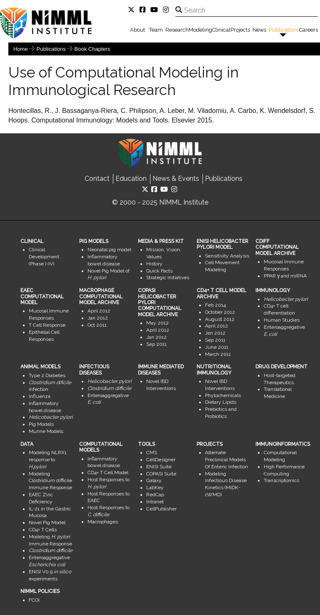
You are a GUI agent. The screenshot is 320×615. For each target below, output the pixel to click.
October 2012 (220, 312)
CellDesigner (160, 459)
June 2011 (216, 347)
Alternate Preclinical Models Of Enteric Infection (226, 460)
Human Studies (282, 320)
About (137, 30)
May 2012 (157, 323)
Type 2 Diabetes (47, 375)
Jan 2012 (98, 318)
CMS (151, 452)
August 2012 (220, 319)
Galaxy (154, 480)
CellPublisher (161, 509)
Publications (284, 30)
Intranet (155, 502)
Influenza (39, 396)
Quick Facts (159, 271)
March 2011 (218, 354)
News (259, 30)
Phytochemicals (223, 395)
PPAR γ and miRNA (285, 276)
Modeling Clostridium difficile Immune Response (50, 481)
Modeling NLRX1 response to (48, 460)
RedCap (155, 495)
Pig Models (41, 424)
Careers (308, 30)
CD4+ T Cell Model (108, 472)
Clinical (221, 30)
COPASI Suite (161, 474)
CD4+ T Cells (43, 529)
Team (156, 30)
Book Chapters (92, 49)
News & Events (175, 178)
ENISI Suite (159, 467)
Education (131, 178)
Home (20, 49)
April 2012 (99, 311)
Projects (240, 30)
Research (177, 30)
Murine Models (46, 431)
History (154, 264)
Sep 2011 (156, 344)
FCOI (34, 600)
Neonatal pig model (109, 249)
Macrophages (103, 522)
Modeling (200, 30)
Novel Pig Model (47, 522)
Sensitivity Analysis (227, 256)
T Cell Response (47, 325)
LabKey (155, 487)
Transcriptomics (281, 480)
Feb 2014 (215, 305)
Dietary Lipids (220, 402)
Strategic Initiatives (167, 277)
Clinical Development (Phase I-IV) (44, 257)
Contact (97, 178)
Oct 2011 (97, 325)
